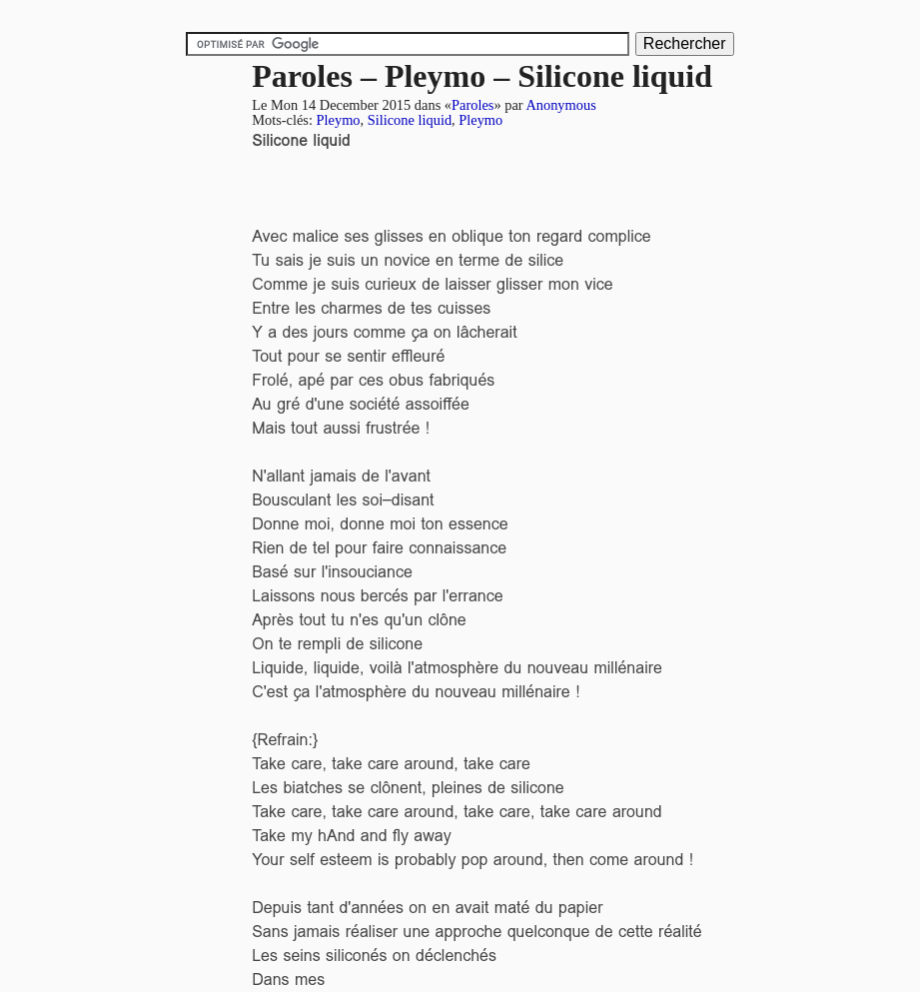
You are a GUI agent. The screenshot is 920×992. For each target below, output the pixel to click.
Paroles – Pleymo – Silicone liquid (482, 76)
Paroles (472, 105)
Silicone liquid (410, 120)
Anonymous (560, 105)
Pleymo (339, 120)
